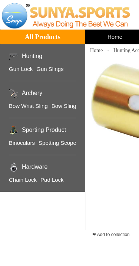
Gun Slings (49, 69)
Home (96, 50)
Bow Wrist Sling (28, 106)
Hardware (34, 167)
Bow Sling (64, 106)
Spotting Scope (57, 143)
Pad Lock (52, 180)
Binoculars (22, 143)
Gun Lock (21, 69)
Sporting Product (44, 130)
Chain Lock (23, 180)
